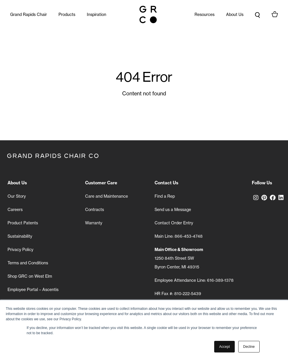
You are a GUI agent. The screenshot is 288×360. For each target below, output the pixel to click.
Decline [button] (249, 347)
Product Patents (23, 223)
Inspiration (96, 14)
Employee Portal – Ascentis (33, 289)
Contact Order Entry (174, 223)
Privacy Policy (20, 249)
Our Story (17, 196)
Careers (15, 209)
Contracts (94, 209)
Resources (204, 14)
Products (66, 14)
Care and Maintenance (106, 196)
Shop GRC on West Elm (30, 276)
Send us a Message (173, 209)
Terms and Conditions (28, 263)
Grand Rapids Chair (28, 14)
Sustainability (20, 236)
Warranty (93, 223)
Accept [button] (224, 347)
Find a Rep (165, 196)
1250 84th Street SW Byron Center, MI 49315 (179, 258)
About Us (234, 14)
